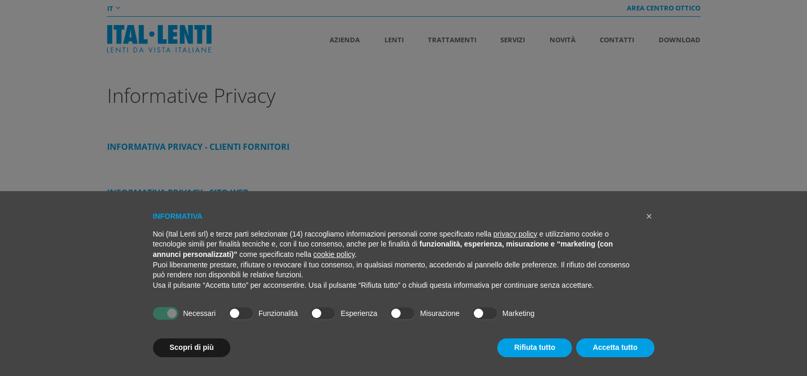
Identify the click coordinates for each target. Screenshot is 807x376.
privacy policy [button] (515, 234)
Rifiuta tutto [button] (534, 347)
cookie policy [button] (334, 254)
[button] (649, 216)
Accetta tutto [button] (615, 347)
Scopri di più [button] (192, 347)
